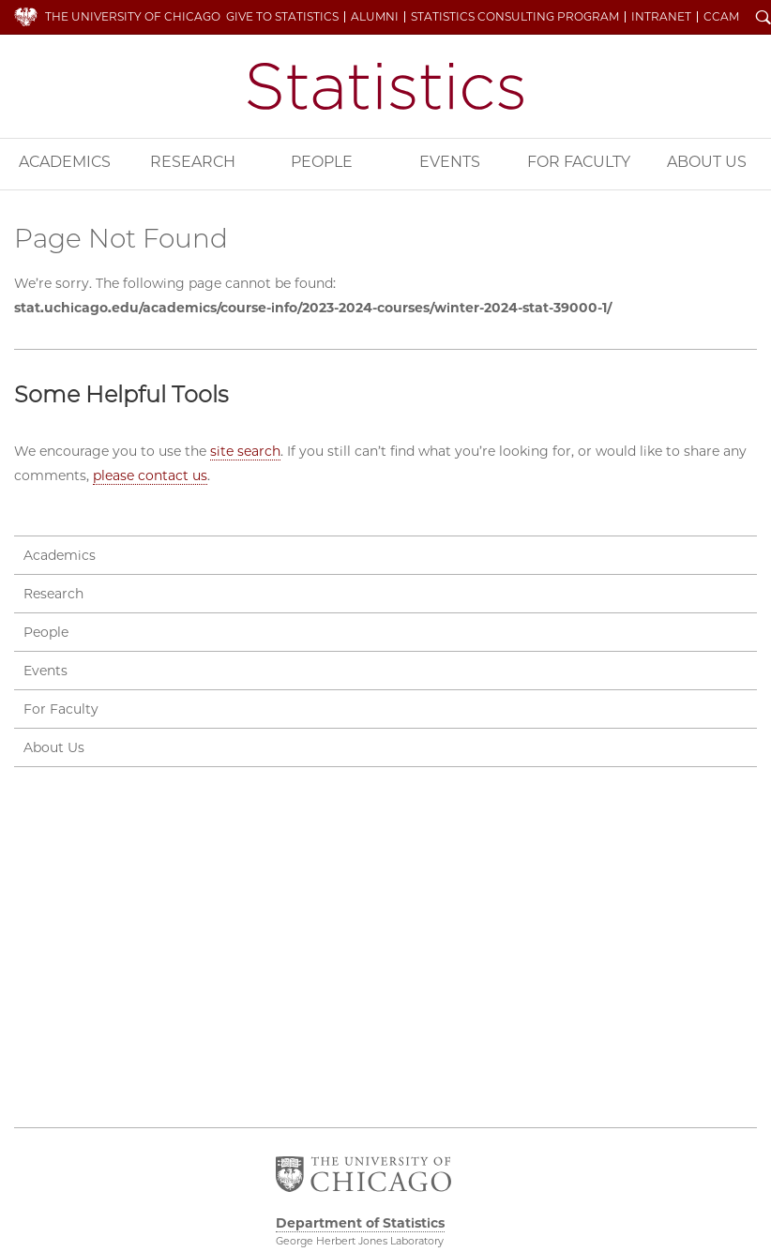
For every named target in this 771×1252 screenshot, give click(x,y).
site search (245, 451)
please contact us (150, 475)
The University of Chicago (132, 16)
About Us (707, 162)
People (322, 162)
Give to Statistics (282, 17)
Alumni (375, 17)
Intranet (661, 17)
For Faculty (578, 162)
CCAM (721, 17)
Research (192, 162)
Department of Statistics (385, 86)
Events (449, 162)
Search (763, 18)
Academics (65, 162)
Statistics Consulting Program (515, 17)
